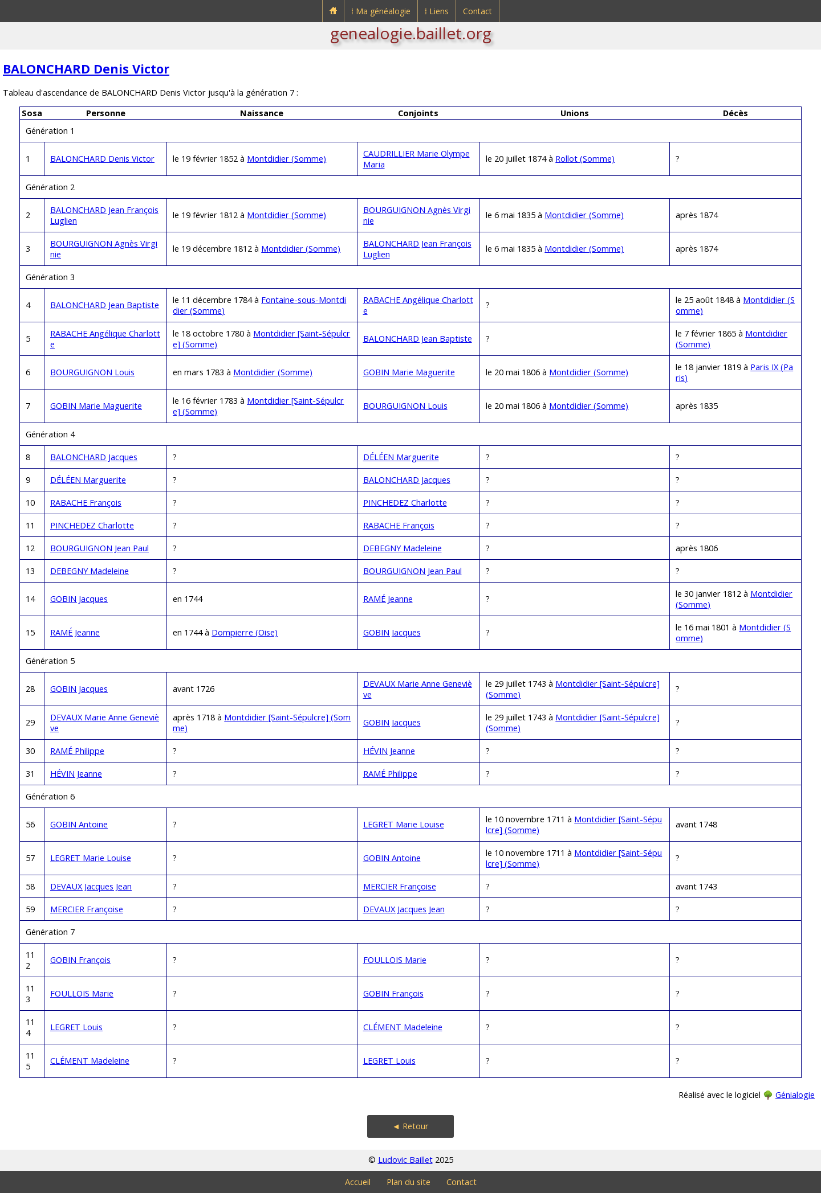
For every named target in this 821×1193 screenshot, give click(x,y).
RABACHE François (85, 502)
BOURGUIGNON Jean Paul (99, 548)
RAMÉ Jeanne (388, 598)
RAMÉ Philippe (77, 750)
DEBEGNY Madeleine (402, 548)
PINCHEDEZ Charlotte (405, 502)
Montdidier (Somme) (286, 158)
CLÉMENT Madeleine (402, 1027)
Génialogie (795, 1094)
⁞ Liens (437, 11)
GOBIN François (80, 959)
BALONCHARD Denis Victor (86, 68)
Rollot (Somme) (585, 158)
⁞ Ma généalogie (380, 11)
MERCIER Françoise (399, 886)
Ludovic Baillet (405, 1159)
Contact (477, 11)
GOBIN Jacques (79, 598)
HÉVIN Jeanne (389, 750)
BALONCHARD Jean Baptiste (104, 305)
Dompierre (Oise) (245, 632)
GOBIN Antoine (79, 824)
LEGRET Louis (76, 1027)
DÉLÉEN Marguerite (401, 457)
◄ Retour (410, 1126)
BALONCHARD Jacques (93, 457)
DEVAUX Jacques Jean (91, 886)
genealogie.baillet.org (410, 33)
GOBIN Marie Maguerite (409, 372)
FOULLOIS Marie (394, 959)
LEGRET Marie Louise (403, 824)
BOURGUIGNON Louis (92, 372)
